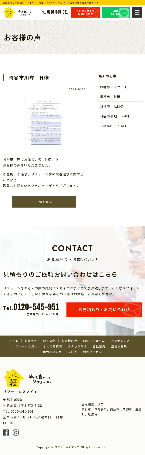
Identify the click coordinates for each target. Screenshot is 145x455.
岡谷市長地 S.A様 (115, 116)
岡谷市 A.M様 (112, 106)
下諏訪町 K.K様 (113, 125)
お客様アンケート (114, 86)
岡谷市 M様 (110, 96)
